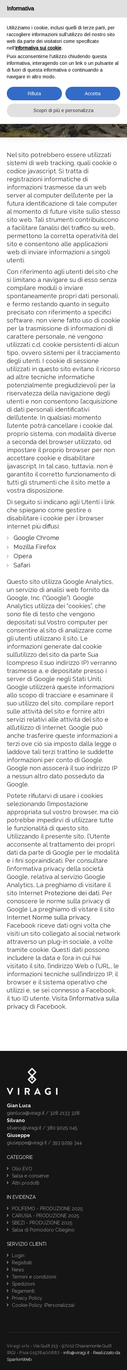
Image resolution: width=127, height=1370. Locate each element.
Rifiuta (34, 93)
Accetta (93, 93)
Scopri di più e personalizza (63, 110)
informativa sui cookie (38, 48)
